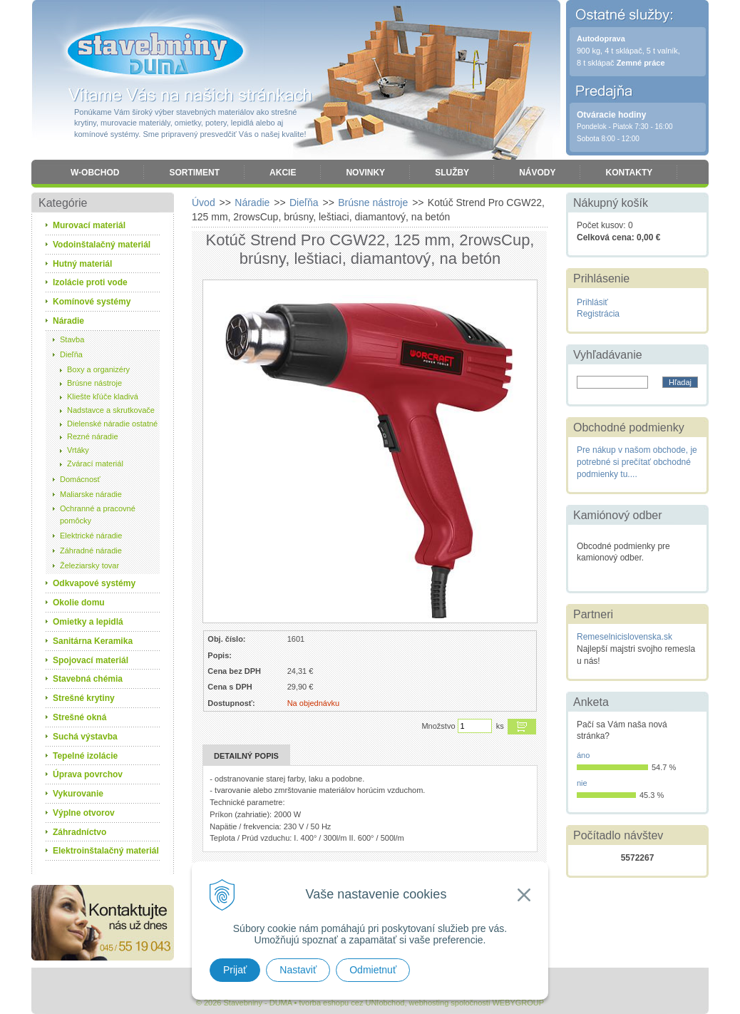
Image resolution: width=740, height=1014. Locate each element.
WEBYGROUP (518, 1002)
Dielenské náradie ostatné (112, 423)
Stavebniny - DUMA (155, 51)
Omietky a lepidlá (88, 622)
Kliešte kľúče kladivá (102, 396)
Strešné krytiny (84, 698)
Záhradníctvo (79, 832)
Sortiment (194, 173)
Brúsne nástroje (94, 383)
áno (583, 755)
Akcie (282, 173)
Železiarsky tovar (89, 565)
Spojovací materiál (90, 660)
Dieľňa (71, 354)
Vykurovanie (78, 794)
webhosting (429, 1002)
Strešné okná (79, 717)
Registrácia (598, 314)
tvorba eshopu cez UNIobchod (351, 1002)
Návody (537, 173)
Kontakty (628, 173)
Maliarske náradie (91, 494)
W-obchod (95, 173)
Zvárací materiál (95, 463)
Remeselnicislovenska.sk (624, 637)
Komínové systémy (91, 302)
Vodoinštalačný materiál (101, 245)
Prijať (235, 969)
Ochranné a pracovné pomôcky (97, 514)
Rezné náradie (92, 436)
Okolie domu (79, 603)
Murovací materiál (89, 225)
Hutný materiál (82, 264)
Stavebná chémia (88, 679)
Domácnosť (80, 479)
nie (582, 783)
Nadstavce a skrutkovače (111, 410)
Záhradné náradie (91, 550)
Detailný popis (246, 756)
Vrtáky (78, 450)
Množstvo (438, 726)
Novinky (365, 173)
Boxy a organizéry (98, 369)
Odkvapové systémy (94, 583)
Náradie (68, 321)
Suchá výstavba (85, 737)
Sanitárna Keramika (93, 641)
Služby (452, 173)
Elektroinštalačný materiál (106, 851)
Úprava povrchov (88, 774)
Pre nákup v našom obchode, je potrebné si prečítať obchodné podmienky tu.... (637, 462)
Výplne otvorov (84, 813)
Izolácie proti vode (90, 282)
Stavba (72, 339)
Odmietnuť (372, 969)
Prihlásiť (592, 302)
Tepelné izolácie (85, 756)
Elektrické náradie (91, 535)
